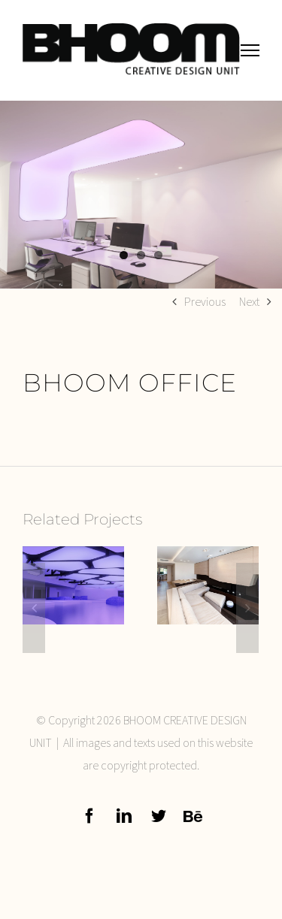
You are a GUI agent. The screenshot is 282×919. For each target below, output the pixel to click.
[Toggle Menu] (250, 50)
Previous (205, 301)
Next (249, 301)
